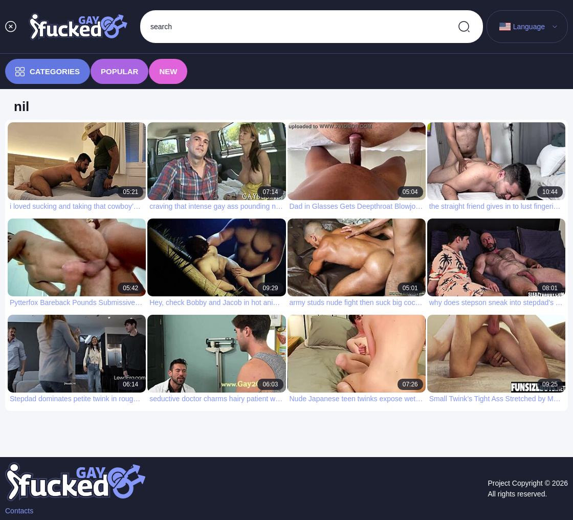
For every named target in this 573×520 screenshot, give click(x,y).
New (168, 71)
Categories (47, 71)
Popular (119, 71)
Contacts (19, 511)
